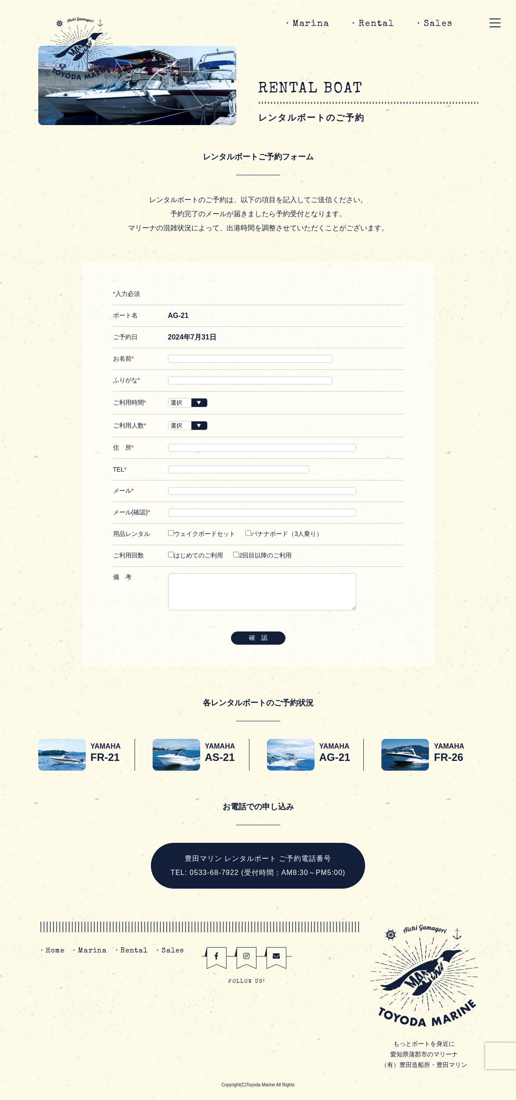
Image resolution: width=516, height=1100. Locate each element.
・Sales (433, 24)
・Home (51, 951)
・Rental (372, 24)
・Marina (306, 24)
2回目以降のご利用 (262, 555)
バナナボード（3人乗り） (283, 533)
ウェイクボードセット (201, 533)
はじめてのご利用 (195, 555)
